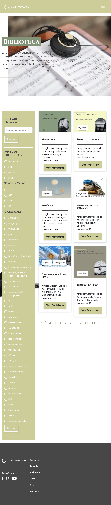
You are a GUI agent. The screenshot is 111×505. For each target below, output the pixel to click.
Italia (11, 404)
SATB (11, 189)
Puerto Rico (14, 333)
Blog (31, 485)
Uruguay (12, 223)
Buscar (11, 139)
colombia (13, 239)
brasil (11, 300)
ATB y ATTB (14, 360)
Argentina (13, 217)
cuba (11, 250)
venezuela (14, 349)
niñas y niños (15, 344)
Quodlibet (13, 327)
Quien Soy (34, 466)
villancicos (13, 228)
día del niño (14, 322)
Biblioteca (34, 472)
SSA (10, 200)
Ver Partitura (55, 167)
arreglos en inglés (17, 420)
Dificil (11, 177)
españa (12, 245)
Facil (10, 166)
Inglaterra (13, 409)
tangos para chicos (18, 366)
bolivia (11, 311)
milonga (12, 388)
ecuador (12, 316)
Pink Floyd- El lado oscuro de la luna (17, 274)
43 (86, 323)
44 (93, 323)
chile (10, 305)
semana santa (16, 371)
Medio (11, 172)
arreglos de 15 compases (15, 293)
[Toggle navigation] (103, 6)
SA (9, 205)
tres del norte (15, 377)
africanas (13, 355)
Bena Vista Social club (20, 256)
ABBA (11, 415)
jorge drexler (15, 338)
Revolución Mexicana (19, 267)
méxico (12, 261)
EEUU (10, 399)
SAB (10, 195)
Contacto (34, 491)
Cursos (32, 478)
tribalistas (13, 286)
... (80, 323)
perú (10, 234)
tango (11, 382)
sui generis (14, 281)
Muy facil (13, 161)
